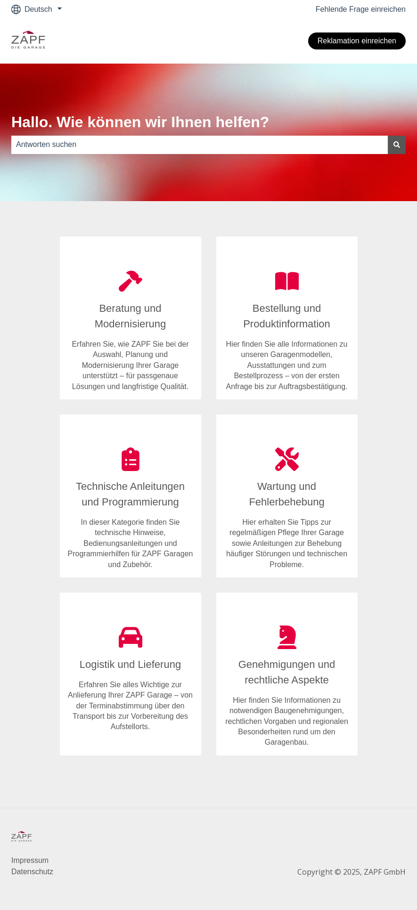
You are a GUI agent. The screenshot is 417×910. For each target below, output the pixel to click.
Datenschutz (32, 872)
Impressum (30, 860)
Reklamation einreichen (357, 41)
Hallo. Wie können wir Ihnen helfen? (140, 122)
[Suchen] (397, 145)
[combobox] (199, 145)
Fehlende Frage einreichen (361, 9)
